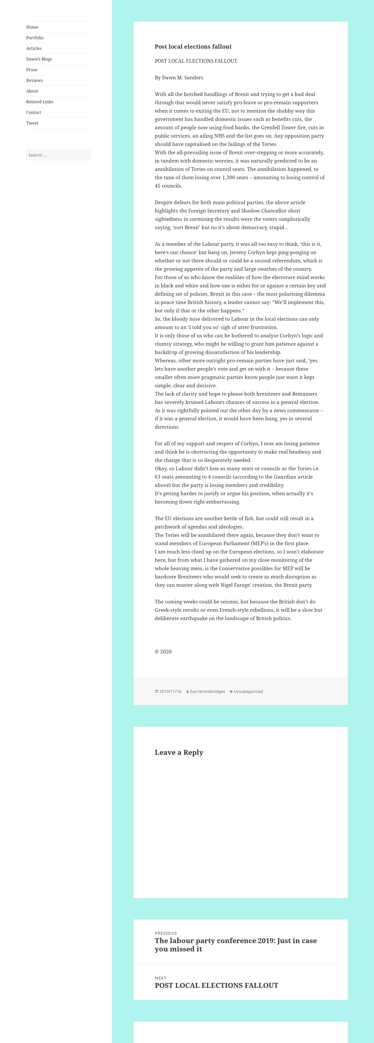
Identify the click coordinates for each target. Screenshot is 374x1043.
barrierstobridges (207, 691)
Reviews (34, 80)
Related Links (39, 102)
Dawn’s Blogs (39, 59)
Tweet (32, 123)
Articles (34, 48)
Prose (31, 70)
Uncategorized (248, 691)
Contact (33, 112)
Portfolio (35, 38)
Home (32, 27)
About (32, 91)
